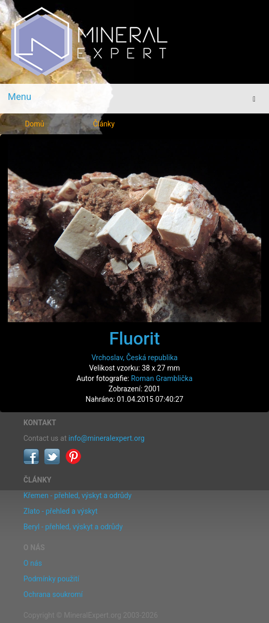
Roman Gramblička (162, 378)
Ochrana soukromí (53, 594)
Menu (19, 96)
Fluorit (134, 338)
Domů (34, 124)
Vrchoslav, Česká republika (135, 357)
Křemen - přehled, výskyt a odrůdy (77, 495)
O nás (32, 563)
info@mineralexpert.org (107, 438)
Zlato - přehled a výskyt (60, 511)
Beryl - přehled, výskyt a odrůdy (73, 527)
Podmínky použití (51, 579)
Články (104, 124)
